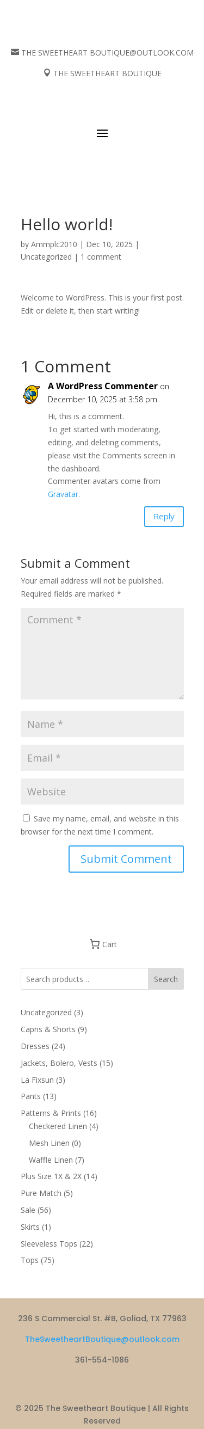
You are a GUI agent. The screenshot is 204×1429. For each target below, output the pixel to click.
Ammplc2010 (54, 244)
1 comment (101, 257)
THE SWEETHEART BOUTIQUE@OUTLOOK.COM (107, 52)
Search (166, 979)
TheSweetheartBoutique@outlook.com (102, 1339)
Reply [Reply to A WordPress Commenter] (164, 516)
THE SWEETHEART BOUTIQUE (107, 73)
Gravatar (63, 494)
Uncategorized (46, 257)
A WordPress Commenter (103, 386)
